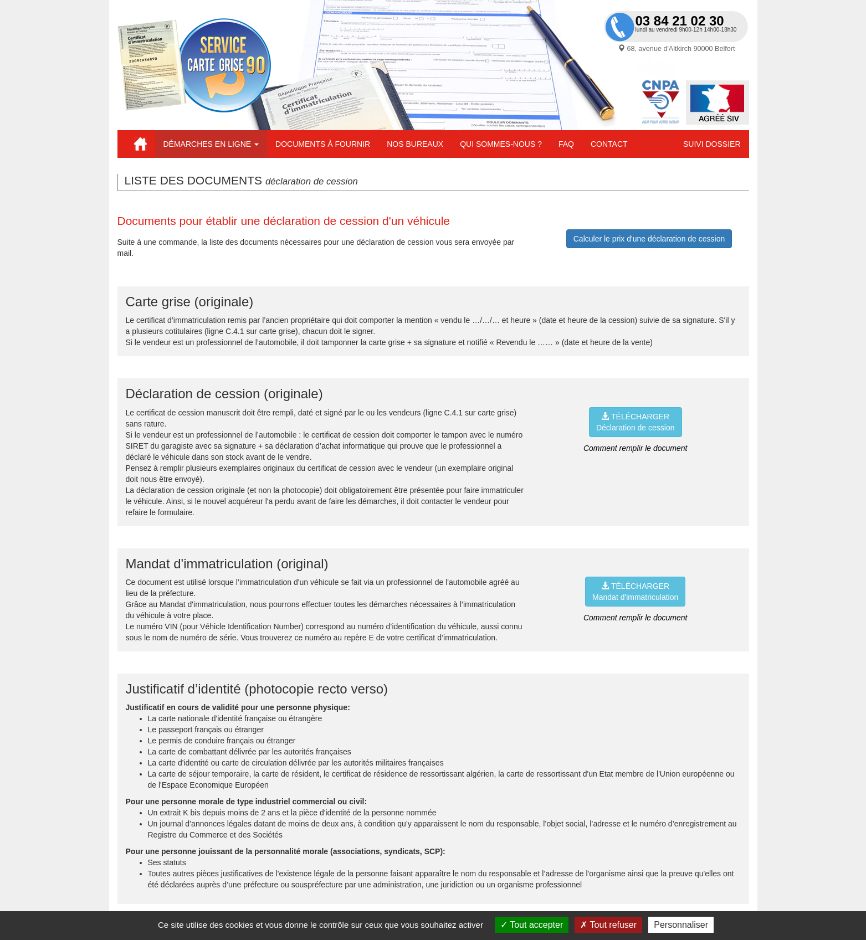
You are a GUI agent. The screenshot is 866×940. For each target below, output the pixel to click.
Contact (609, 144)
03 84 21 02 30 (680, 20)
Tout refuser (608, 924)
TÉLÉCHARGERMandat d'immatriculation (635, 592)
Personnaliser (681, 924)
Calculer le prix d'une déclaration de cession (649, 238)
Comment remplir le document (635, 448)
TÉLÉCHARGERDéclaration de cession (635, 422)
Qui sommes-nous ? (501, 144)
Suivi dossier (711, 144)
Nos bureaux (415, 144)
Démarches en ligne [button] (211, 144)
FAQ (566, 144)
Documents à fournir (322, 144)
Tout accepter (531, 924)
